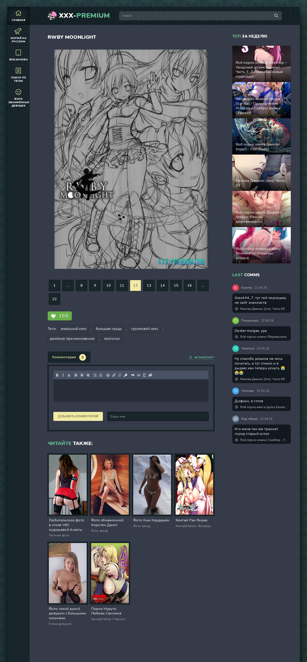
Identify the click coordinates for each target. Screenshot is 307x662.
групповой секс (144, 328)
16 (189, 285)
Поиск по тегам (18, 75)
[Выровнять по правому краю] (88, 375)
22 (54, 299)
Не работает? (201, 357)
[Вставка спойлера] (144, 375)
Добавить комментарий (78, 416)
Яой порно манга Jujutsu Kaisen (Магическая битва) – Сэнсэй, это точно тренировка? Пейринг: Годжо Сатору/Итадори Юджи (262, 407)
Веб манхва (18, 55)
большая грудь (109, 328)
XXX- (84, 15)
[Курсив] (63, 375)
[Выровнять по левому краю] (76, 375)
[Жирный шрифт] (57, 375)
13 (149, 285)
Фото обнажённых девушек (18, 97)
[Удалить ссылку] (120, 375)
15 (176, 285)
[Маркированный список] (95, 375)
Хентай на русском (18, 35)
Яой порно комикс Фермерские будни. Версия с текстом (262, 336)
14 (162, 285)
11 (122, 285)
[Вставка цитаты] (133, 375)
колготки (112, 338)
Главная (18, 15)
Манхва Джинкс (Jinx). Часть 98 (260, 308)
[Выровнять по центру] (82, 375)
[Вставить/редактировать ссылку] (114, 375)
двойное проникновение (72, 338)
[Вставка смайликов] (108, 375)
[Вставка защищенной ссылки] (126, 375)
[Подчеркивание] (69, 375)
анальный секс (74, 328)
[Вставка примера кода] (139, 375)
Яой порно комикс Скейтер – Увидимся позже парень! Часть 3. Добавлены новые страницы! (262, 440)
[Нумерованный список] (101, 375)
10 (108, 285)
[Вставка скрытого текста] (150, 375)
